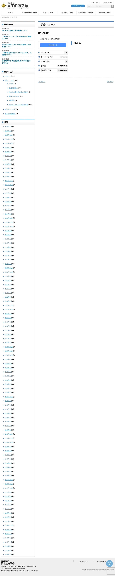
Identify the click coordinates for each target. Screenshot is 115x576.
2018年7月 (8, 451)
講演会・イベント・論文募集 (18, 104)
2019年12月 (9, 397)
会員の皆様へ (13, 88)
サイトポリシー (83, 561)
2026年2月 (8, 127)
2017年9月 (8, 492)
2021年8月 (8, 318)
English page (78, 6)
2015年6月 (8, 546)
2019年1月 (8, 430)
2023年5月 (8, 247)
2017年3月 (8, 517)
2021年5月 (8, 330)
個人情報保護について (104, 561)
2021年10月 (9, 309)
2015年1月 (8, 554)
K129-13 (110, 82)
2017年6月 (8, 505)
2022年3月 (8, 297)
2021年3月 (8, 338)
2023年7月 (8, 239)
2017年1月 (8, 521)
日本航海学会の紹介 (29, 12)
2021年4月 (8, 334)
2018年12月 (9, 434)
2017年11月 (9, 484)
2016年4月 (8, 538)
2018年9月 (8, 446)
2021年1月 (8, 343)
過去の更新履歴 (10, 113)
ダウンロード (53, 45)
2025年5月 (8, 164)
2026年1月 (8, 131)
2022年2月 (8, 301)
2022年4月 (8, 293)
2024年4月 (8, 206)
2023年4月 (8, 251)
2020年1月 (8, 392)
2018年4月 (8, 463)
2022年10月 (9, 272)
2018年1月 (8, 475)
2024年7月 (8, 197)
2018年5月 (8, 459)
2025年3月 (8, 168)
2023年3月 (8, 255)
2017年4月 (8, 513)
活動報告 (12, 100)
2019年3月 (8, 421)
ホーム (10, 12)
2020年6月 (8, 372)
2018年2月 (8, 471)
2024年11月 (9, 181)
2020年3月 (8, 384)
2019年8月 (8, 405)
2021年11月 (9, 305)
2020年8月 (8, 363)
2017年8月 (8, 496)
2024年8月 (8, 193)
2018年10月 (9, 442)
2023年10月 (9, 226)
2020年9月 (8, 359)
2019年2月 (8, 426)
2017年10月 (9, 488)
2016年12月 (9, 525)
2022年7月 (8, 284)
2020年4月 (8, 380)
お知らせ (8, 76)
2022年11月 (9, 268)
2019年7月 (8, 409)
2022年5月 (8, 289)
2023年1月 (8, 264)
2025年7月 (8, 156)
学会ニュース (48, 12)
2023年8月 (8, 235)
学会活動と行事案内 (85, 12)
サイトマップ (95, 2)
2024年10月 (9, 185)
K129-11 (42, 82)
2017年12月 (9, 480)
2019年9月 (8, 401)
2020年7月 (8, 367)
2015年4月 (8, 550)
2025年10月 (9, 143)
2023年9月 (8, 230)
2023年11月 (9, 222)
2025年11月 (9, 139)
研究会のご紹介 (104, 12)
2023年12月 (9, 218)
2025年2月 (8, 172)
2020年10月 (9, 355)
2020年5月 (8, 376)
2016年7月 (8, 534)
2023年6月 (8, 243)
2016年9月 (8, 529)
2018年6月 (8, 455)
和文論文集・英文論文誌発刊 (18, 92)
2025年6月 (8, 160)
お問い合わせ (108, 2)
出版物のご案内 (67, 12)
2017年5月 (8, 509)
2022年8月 (8, 280)
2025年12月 (9, 135)
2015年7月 (8, 542)
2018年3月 (8, 467)
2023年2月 (8, 259)
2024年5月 (8, 201)
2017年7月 (8, 500)
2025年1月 (8, 176)
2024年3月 (8, 210)
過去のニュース (10, 109)
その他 (11, 84)
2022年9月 (8, 276)
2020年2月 (8, 388)
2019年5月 (8, 413)
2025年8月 (8, 151)
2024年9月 (8, 189)
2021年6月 (8, 326)
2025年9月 (8, 147)
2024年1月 (8, 214)
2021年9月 (8, 314)
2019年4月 (8, 417)
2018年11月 (9, 438)
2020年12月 (9, 347)
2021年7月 (8, 322)
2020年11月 (9, 351)
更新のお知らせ (14, 96)
